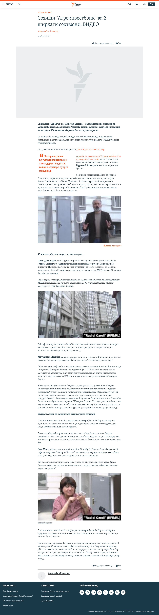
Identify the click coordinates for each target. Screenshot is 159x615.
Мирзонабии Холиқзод (48, 31)
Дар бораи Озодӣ (10, 591)
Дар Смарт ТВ (47, 601)
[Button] (102, 43)
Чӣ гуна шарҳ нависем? (13, 601)
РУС (129, 4)
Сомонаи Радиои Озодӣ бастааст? (18, 596)
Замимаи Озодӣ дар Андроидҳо (55, 591)
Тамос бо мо (8, 606)
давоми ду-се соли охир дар (90, 149)
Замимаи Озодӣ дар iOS (51, 596)
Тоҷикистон (44, 12)
